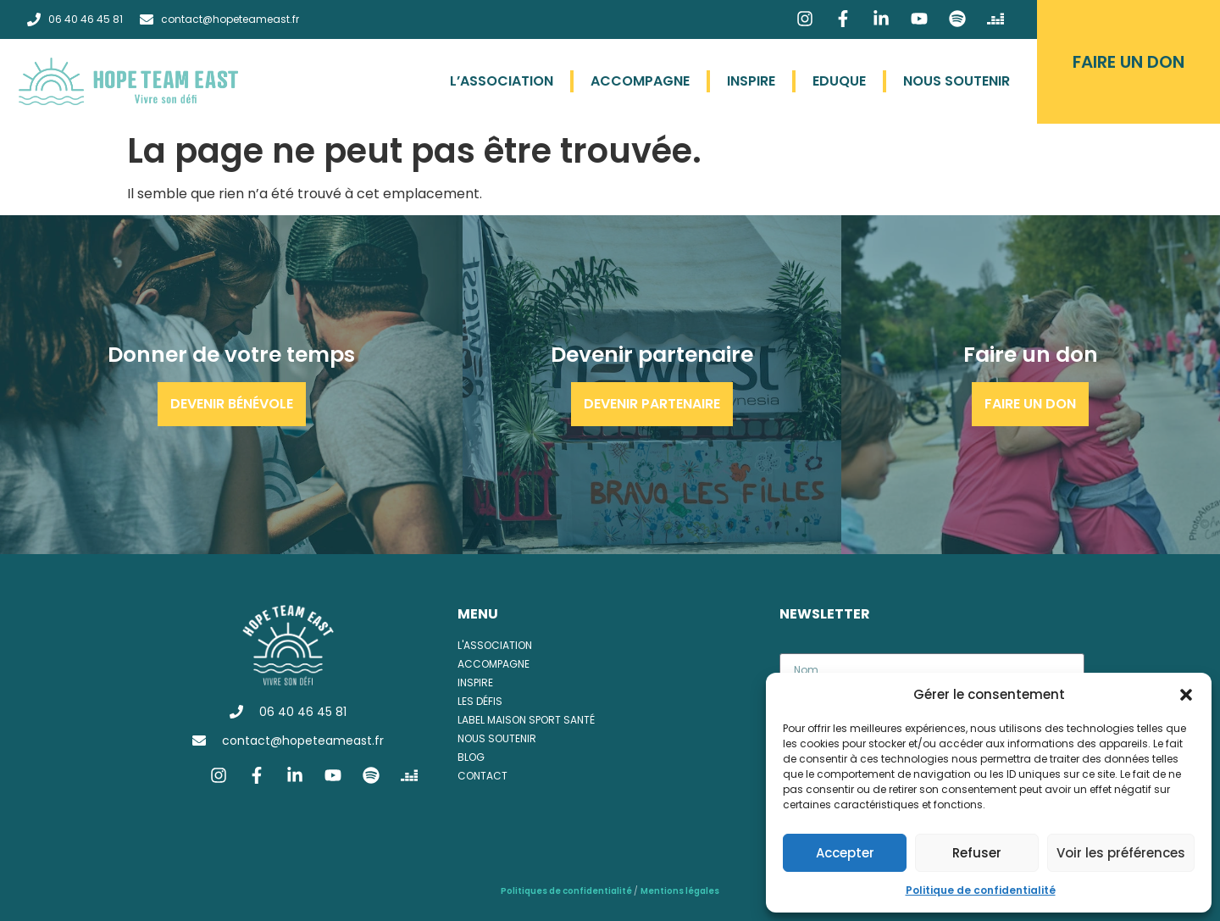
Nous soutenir (956, 81)
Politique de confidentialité (981, 890)
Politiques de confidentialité (567, 891)
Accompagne (640, 81)
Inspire (751, 81)
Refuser (976, 853)
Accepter (845, 853)
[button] (1186, 694)
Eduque (839, 81)
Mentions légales (679, 891)
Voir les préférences (1120, 853)
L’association (501, 81)
